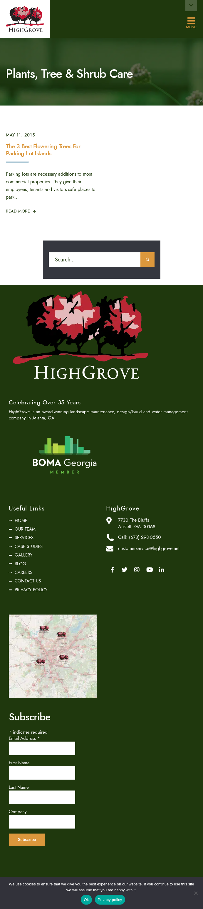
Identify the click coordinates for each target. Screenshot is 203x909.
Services (24, 538)
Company (18, 812)
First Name (19, 763)
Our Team (25, 529)
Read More (21, 211)
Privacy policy (110, 900)
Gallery (23, 555)
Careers (23, 572)
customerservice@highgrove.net (148, 548)
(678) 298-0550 (145, 537)
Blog (20, 564)
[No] (196, 893)
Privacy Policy (31, 590)
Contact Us (28, 581)
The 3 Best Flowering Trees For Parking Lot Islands (43, 150)
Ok (86, 900)
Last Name (19, 787)
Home (21, 520)
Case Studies (29, 546)
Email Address (24, 738)
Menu (191, 21)
